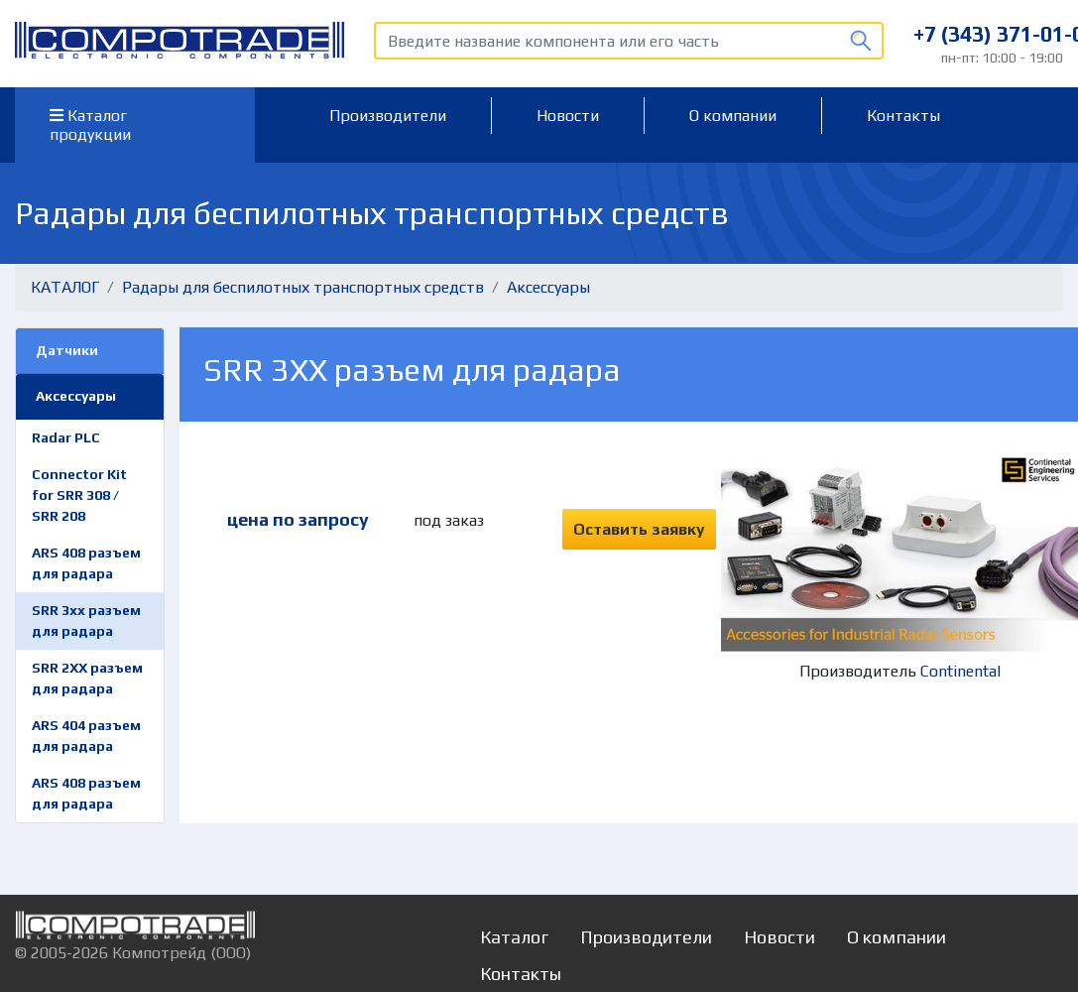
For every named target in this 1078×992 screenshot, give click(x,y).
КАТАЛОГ (65, 287)
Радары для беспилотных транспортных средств (303, 287)
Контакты (903, 115)
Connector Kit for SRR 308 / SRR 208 (79, 495)
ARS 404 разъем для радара (86, 735)
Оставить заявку (639, 529)
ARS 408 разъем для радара (86, 563)
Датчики (67, 350)
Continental (960, 671)
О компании (733, 115)
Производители (387, 115)
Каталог (514, 937)
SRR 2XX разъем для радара (87, 678)
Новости (568, 115)
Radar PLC (66, 437)
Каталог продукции (90, 125)
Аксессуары (548, 287)
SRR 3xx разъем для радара (86, 620)
